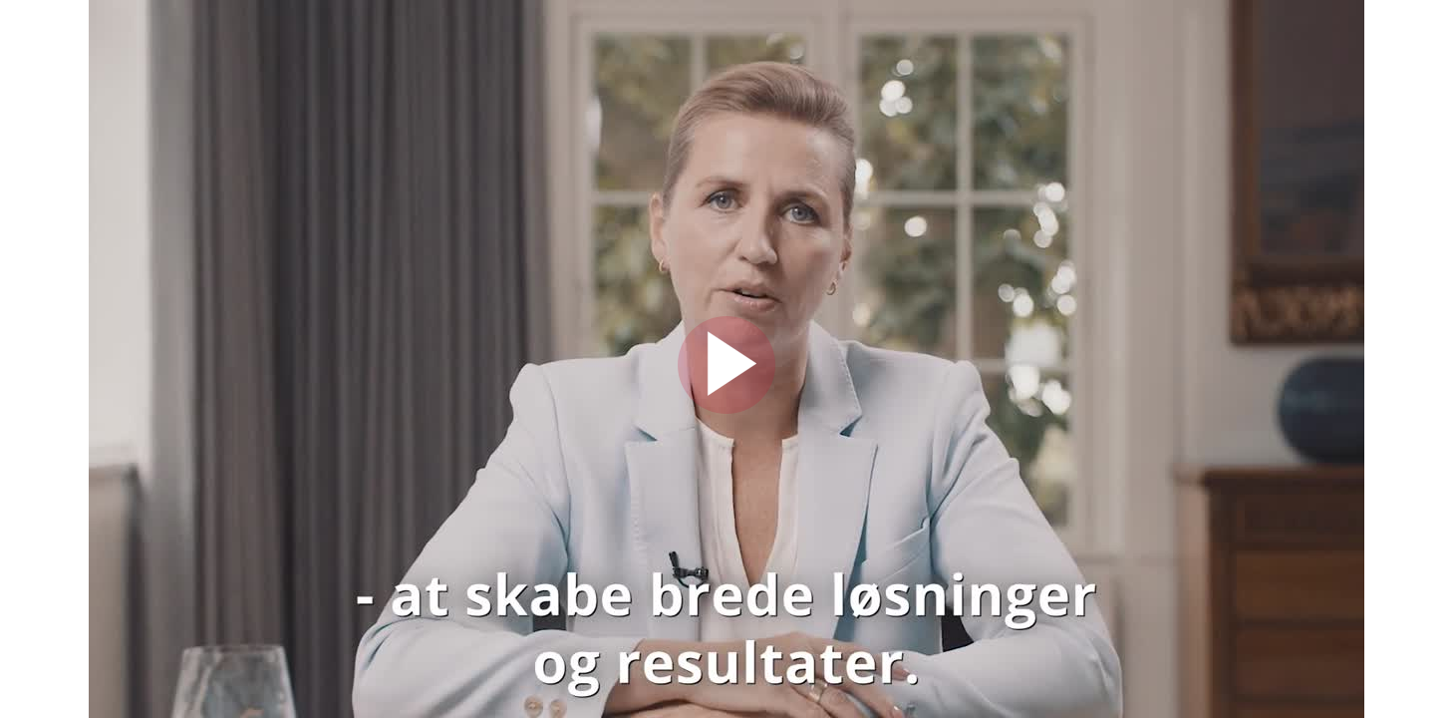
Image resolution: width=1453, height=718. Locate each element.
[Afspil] (726, 409)
